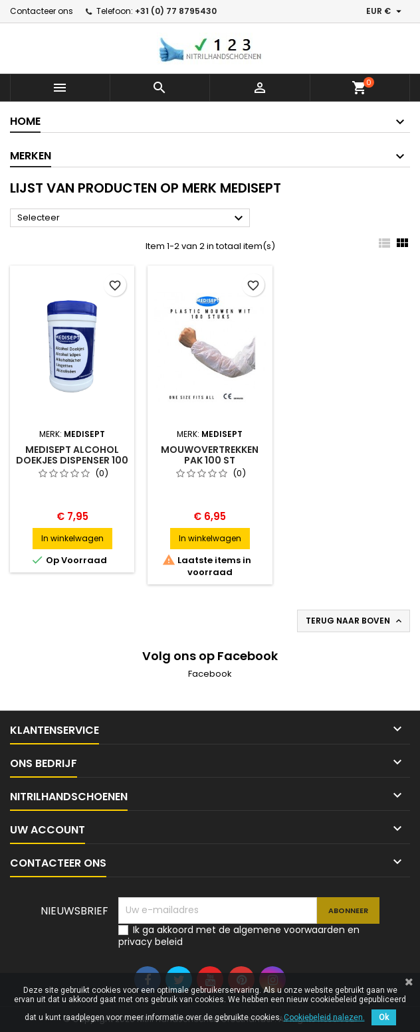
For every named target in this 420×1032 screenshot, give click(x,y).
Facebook (210, 673)
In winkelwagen (72, 538)
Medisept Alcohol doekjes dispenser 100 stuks (72, 460)
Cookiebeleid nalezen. (324, 1017)
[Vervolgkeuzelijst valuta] (385, 11)
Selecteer (132, 218)
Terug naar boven (355, 621)
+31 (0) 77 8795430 (176, 11)
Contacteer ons (41, 11)
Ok (384, 1017)
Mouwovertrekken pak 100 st (210, 455)
